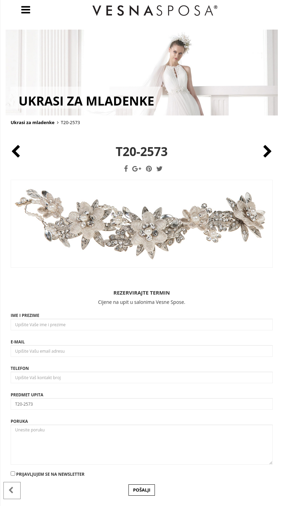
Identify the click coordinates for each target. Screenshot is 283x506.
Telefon (20, 368)
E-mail (18, 342)
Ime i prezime (25, 315)
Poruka (19, 421)
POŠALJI (141, 490)
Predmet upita (27, 395)
